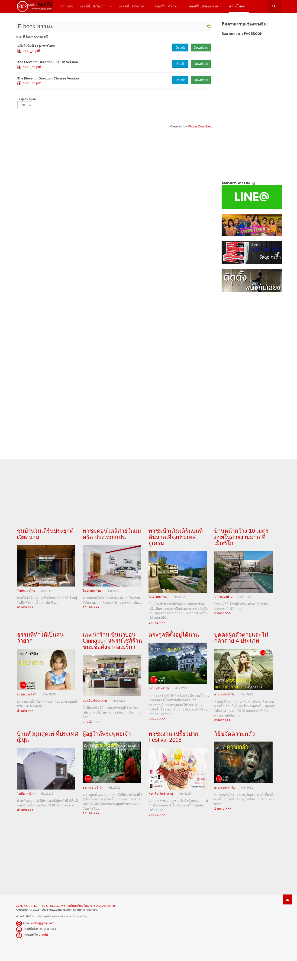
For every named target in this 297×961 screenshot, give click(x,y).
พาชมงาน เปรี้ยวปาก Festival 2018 (173, 736)
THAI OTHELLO (49, 905)
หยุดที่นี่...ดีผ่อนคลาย (205, 6)
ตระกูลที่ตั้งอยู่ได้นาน (173, 634)
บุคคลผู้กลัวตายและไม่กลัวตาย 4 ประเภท (241, 637)
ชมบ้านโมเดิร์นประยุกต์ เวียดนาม (45, 534)
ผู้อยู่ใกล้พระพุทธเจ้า (107, 733)
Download (201, 47)
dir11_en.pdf (32, 67)
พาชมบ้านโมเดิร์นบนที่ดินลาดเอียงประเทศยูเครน (175, 537)
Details (180, 47)
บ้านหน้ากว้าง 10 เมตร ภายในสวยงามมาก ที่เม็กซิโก (241, 537)
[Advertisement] (251, 370)
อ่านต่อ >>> (25, 607)
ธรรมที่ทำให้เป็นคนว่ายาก (40, 637)
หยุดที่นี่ (43, 934)
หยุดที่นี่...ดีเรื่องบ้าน (96, 6)
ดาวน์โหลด (239, 6)
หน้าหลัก (66, 6)
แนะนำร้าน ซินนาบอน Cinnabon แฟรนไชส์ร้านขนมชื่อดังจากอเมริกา (112, 640)
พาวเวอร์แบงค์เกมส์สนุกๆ (76, 905)
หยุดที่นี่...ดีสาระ (168, 6)
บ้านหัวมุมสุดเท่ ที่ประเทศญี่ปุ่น (47, 736)
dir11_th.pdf (31, 51)
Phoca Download (200, 126)
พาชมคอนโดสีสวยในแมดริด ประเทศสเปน (112, 534)
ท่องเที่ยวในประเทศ (95, 700)
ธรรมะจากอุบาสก (104, 905)
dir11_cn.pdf (32, 83)
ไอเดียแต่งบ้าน (26, 590)
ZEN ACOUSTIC (27, 905)
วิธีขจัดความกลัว (234, 733)
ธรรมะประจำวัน (27, 694)
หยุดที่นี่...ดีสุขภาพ (133, 6)
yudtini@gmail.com (42, 922)
